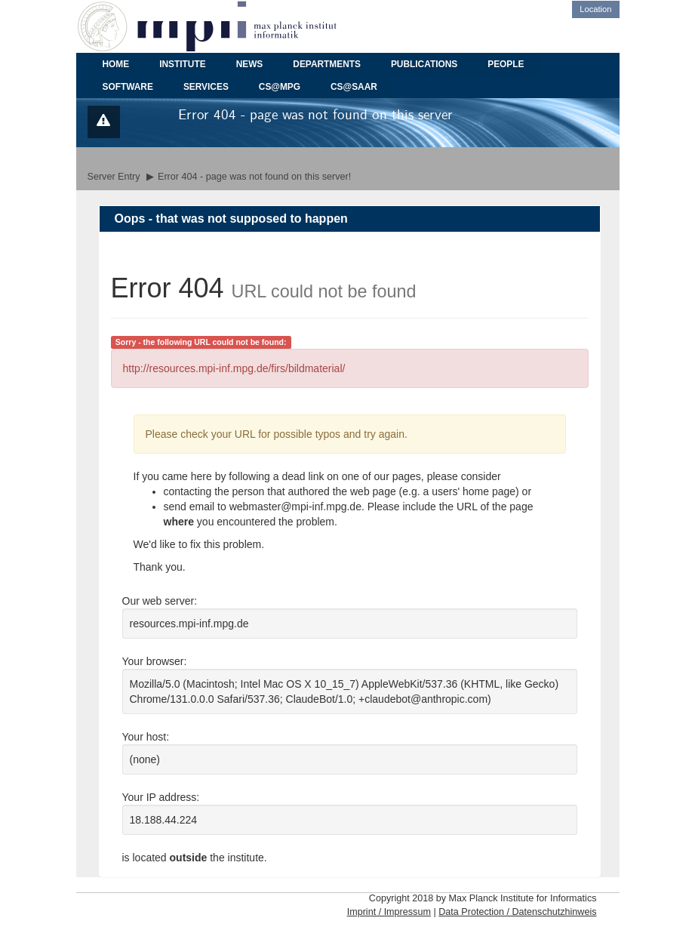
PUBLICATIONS (424, 64)
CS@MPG (279, 87)
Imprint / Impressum (389, 912)
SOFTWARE (128, 87)
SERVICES (206, 87)
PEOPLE (505, 64)
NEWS (249, 64)
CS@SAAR (354, 87)
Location (595, 9)
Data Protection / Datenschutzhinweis (517, 912)
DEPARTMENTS (327, 64)
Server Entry (114, 176)
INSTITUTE (182, 64)
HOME (116, 64)
